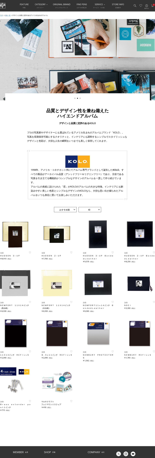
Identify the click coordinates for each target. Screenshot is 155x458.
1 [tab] (74, 98)
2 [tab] (77, 98)
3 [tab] (80, 98)
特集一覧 (7, 15)
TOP (1, 15)
